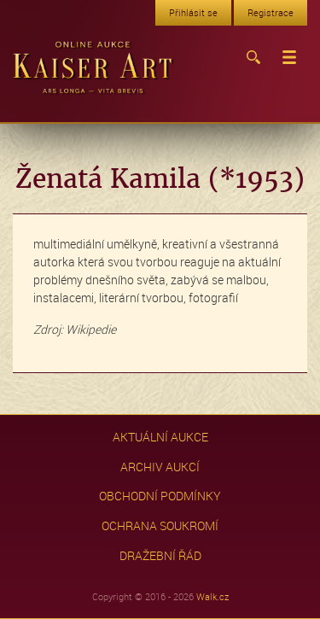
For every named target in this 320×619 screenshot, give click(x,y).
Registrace (270, 12)
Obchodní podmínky (160, 496)
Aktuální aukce (160, 437)
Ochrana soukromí (160, 525)
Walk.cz (212, 596)
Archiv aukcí (160, 466)
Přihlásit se (193, 12)
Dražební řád (160, 555)
